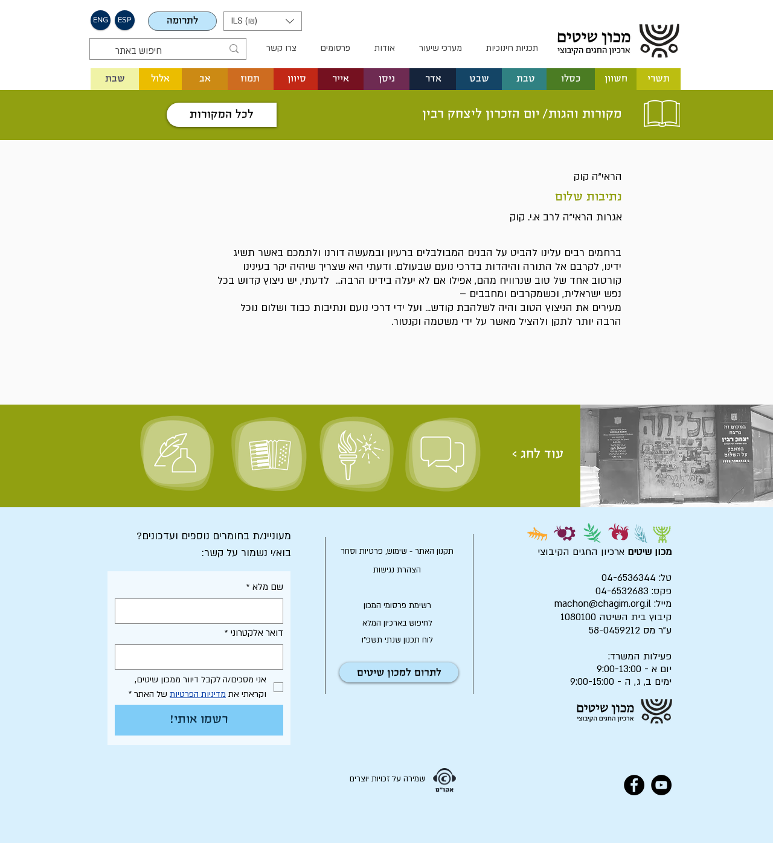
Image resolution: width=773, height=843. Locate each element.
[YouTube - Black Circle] (661, 785)
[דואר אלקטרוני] (203, 657)
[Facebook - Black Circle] (634, 785)
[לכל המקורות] (222, 115)
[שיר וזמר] (268, 454)
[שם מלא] (203, 611)
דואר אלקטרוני (254, 633)
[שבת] (115, 79)
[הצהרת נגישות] (397, 570)
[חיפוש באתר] (168, 51)
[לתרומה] (182, 21)
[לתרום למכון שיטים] (398, 672)
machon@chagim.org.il (602, 604)
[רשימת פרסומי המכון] (397, 605)
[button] (101, 20)
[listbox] (262, 21)
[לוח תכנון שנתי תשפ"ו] (397, 640)
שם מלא (264, 587)
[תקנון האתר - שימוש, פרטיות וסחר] (397, 551)
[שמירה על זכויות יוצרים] (387, 779)
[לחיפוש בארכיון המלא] (397, 623)
